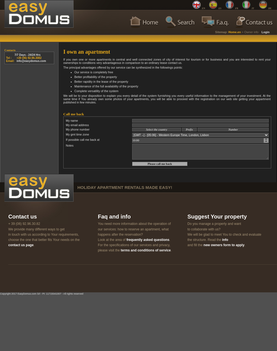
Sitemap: (221, 32)
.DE (269, 8)
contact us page (20, 245)
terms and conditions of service (146, 250)
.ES (219, 8)
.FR (236, 8)
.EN (203, 8)
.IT (252, 8)
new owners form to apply (223, 245)
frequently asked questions (147, 240)
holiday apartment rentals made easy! (124, 187)
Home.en (234, 32)
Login (266, 32)
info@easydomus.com (31, 61)
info (225, 240)
